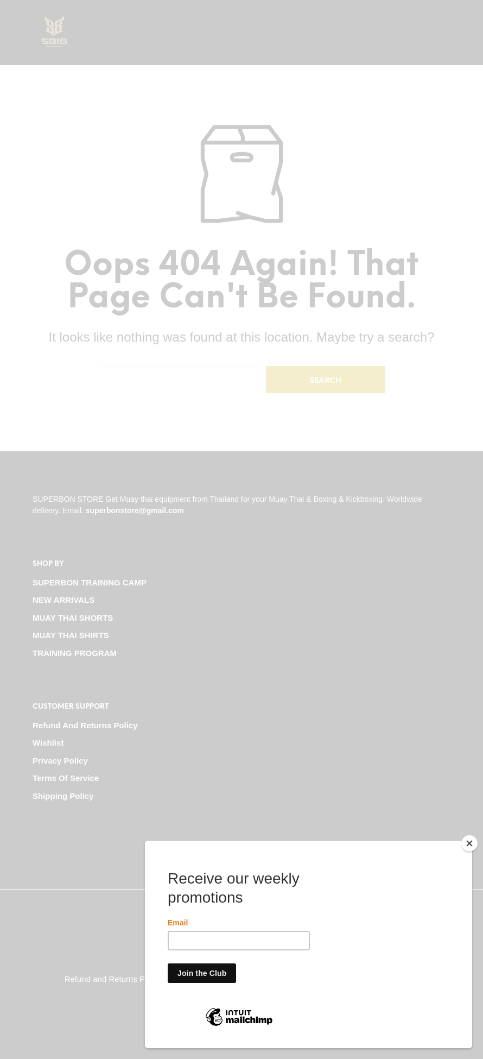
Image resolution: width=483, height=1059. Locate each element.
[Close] (469, 843)
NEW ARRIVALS (63, 599)
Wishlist (48, 742)
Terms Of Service (66, 778)
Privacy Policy (60, 760)
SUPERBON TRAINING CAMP (90, 582)
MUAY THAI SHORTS (73, 617)
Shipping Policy (63, 795)
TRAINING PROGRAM (75, 653)
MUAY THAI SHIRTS (71, 635)
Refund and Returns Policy (85, 725)
